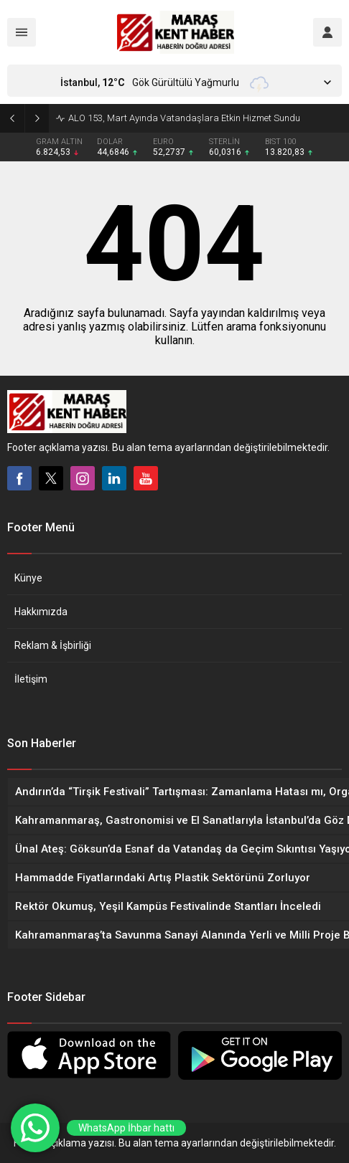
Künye (28, 578)
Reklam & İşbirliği (52, 645)
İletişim (30, 679)
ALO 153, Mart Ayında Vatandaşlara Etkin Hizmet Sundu (184, 118)
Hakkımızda (41, 611)
